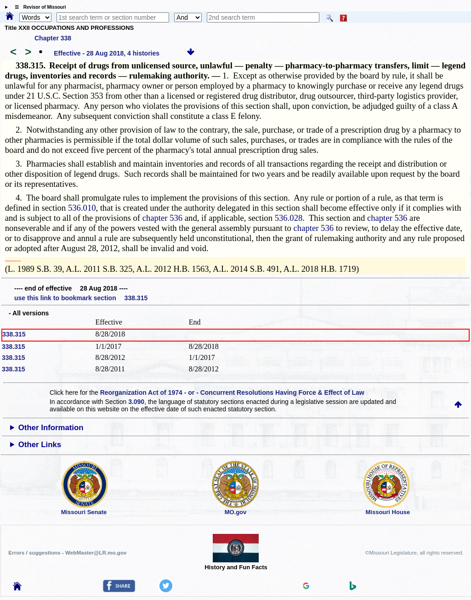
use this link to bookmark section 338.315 (81, 298)
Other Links (39, 444)
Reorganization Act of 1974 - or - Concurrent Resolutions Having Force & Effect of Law (232, 392)
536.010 (82, 208)
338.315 (14, 334)
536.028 (289, 218)
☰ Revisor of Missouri (38, 7)
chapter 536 (162, 218)
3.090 (136, 401)
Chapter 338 (52, 38)
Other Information (51, 427)
